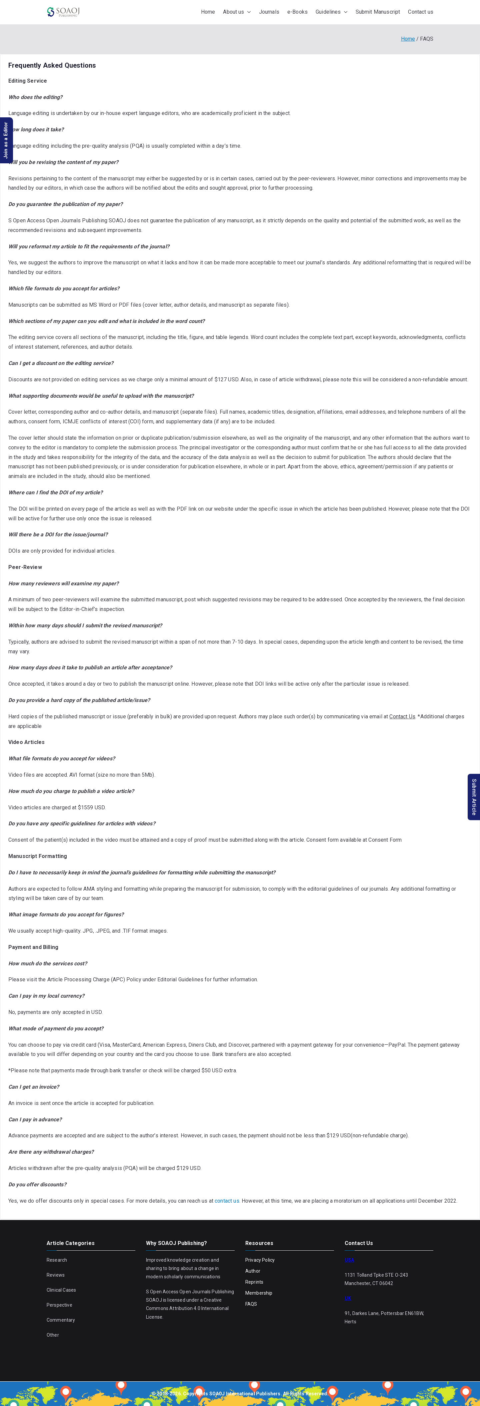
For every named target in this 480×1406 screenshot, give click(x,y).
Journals (269, 12)
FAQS (251, 1304)
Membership (259, 1293)
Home (208, 12)
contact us (227, 1201)
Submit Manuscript (378, 12)
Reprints (254, 1282)
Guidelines (332, 12)
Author (252, 1271)
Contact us (420, 12)
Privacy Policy (260, 1260)
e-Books (297, 12)
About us (237, 12)
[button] (247, 12)
